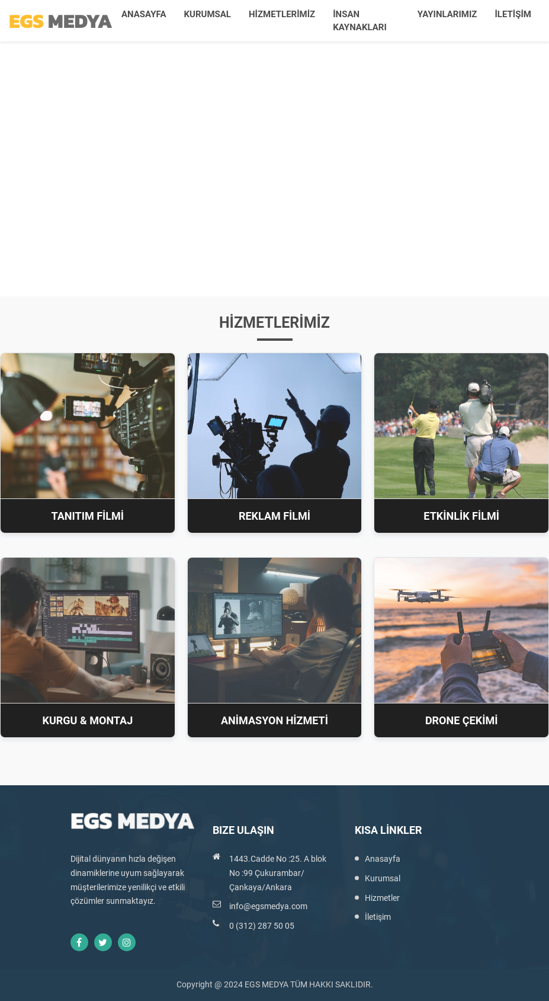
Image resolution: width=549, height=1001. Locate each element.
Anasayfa (382, 859)
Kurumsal (382, 878)
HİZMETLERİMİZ (282, 14)
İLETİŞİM (513, 14)
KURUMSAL (207, 14)
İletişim (378, 917)
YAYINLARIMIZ (447, 14)
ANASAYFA (143, 14)
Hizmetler (382, 898)
